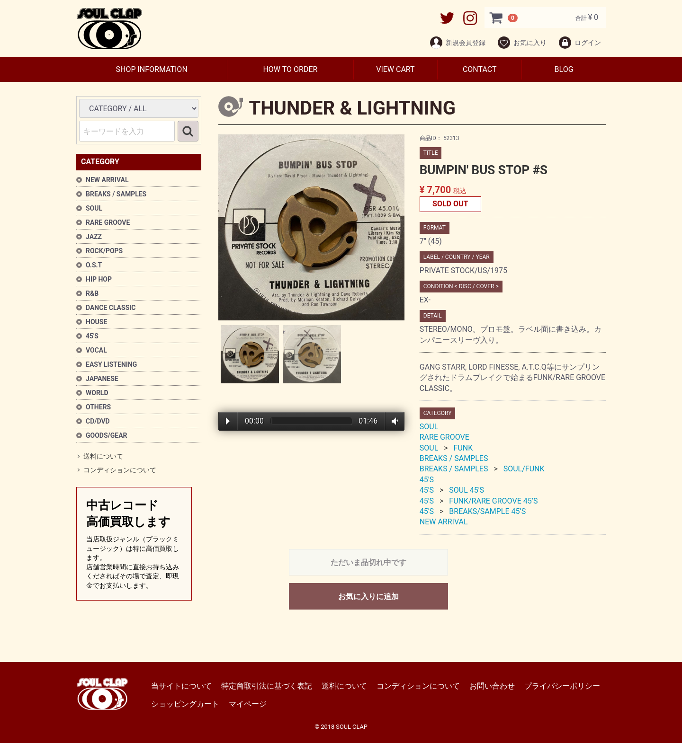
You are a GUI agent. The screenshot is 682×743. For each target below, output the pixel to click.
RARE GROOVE (108, 222)
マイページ (248, 704)
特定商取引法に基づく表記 (266, 685)
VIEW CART (395, 69)
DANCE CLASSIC (111, 307)
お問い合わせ (492, 685)
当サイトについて (181, 685)
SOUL (94, 208)
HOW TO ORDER (290, 69)
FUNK (463, 447)
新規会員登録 (457, 42)
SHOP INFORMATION (151, 69)
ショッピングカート (185, 704)
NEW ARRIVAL (107, 180)
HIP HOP (99, 279)
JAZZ (94, 236)
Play (228, 421)
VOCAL (96, 350)
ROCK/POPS (104, 251)
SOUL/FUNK (524, 469)
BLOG (564, 69)
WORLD (97, 393)
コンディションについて (119, 470)
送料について (103, 456)
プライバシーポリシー (562, 685)
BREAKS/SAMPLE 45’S (487, 511)
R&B (92, 293)
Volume (393, 421)
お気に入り (522, 42)
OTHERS (98, 407)
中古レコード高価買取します (134, 544)
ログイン (579, 42)
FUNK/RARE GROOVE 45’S (493, 500)
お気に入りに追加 (368, 596)
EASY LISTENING (111, 364)
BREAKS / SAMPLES (116, 194)
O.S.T (94, 265)
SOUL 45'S (466, 490)
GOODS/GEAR (106, 435)
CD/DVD (98, 421)
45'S (92, 336)
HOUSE (96, 322)
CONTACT (480, 69)
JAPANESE (102, 378)
